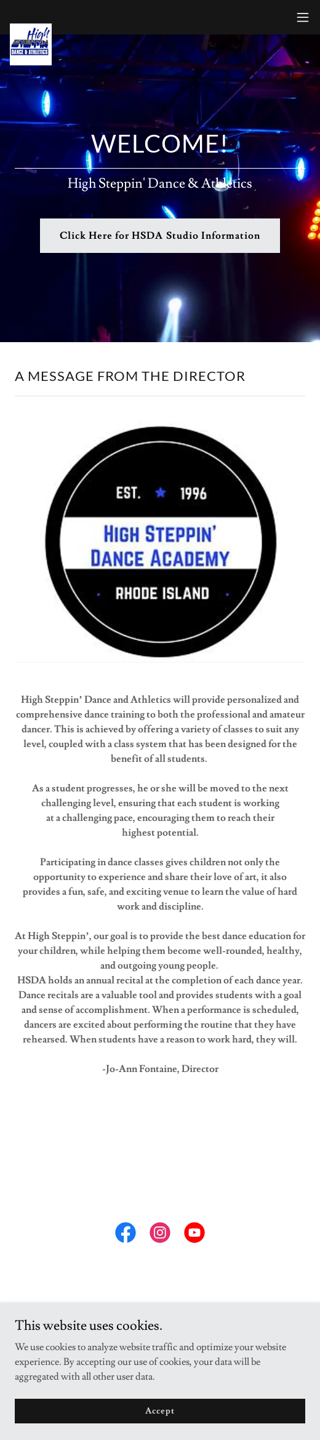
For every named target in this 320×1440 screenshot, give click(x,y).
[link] (31, 17)
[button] (302, 17)
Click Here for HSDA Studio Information (160, 236)
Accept (159, 1410)
